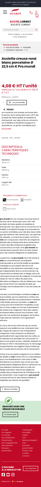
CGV (24, 437)
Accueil (5, 430)
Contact (25, 456)
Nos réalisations (20, 37)
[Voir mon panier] (36, 16)
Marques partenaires (6, 449)
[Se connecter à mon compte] (36, 12)
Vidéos (25, 435)
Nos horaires (28, 34)
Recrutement (7, 445)
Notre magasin (14, 34)
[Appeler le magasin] (31, 12)
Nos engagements (9, 443)
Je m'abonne (30, 468)
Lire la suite (6, 128)
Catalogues (27, 430)
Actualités (26, 432)
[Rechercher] (37, 30)
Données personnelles (27, 446)
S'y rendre (6, 435)
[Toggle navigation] (5, 12)
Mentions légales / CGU (30, 441)
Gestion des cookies (27, 451)
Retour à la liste (9, 389)
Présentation (7, 440)
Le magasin (6, 432)
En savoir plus (10, 414)
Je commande (17, 102)
